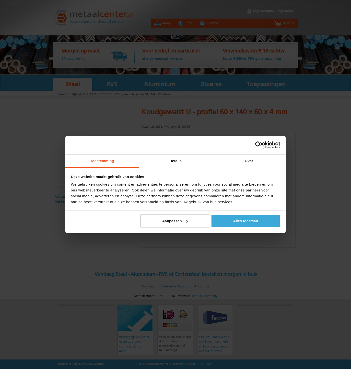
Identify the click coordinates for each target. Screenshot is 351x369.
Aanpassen (175, 221)
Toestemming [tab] (102, 160)
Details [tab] (175, 160)
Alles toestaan (245, 221)
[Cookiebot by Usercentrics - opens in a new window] (258, 145)
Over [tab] (249, 160)
